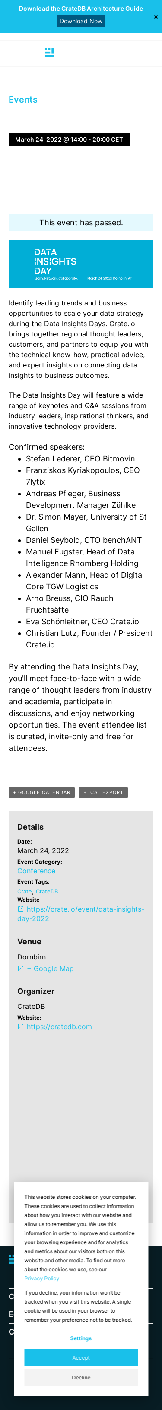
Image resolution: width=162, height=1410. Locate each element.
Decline (81, 1377)
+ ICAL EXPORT (103, 792)
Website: (29, 1017)
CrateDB (47, 891)
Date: (24, 841)
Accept (81, 1357)
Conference (36, 870)
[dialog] (81, 1289)
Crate (24, 891)
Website (28, 899)
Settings (81, 1338)
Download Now (81, 21)
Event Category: (39, 861)
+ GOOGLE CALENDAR (41, 792)
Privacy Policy (41, 1278)
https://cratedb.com (59, 1026)
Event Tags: (33, 881)
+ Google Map (50, 968)
